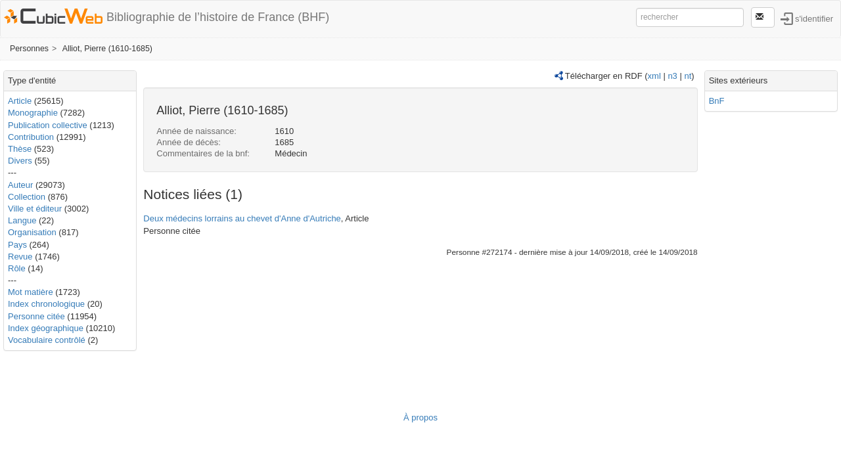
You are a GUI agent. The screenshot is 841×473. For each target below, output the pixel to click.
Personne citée (36, 316)
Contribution (31, 137)
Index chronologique (46, 304)
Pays (17, 245)
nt (687, 76)
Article (20, 101)
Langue (22, 220)
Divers (20, 161)
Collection (26, 197)
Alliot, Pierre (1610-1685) (107, 48)
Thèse (20, 149)
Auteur (20, 185)
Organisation (32, 232)
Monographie (33, 113)
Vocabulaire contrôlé (46, 340)
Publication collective (47, 125)
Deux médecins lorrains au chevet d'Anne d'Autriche (242, 218)
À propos (420, 417)
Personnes (29, 48)
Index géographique (45, 328)
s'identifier (814, 18)
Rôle (17, 268)
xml (654, 76)
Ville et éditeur (36, 209)
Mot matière (30, 292)
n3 (672, 76)
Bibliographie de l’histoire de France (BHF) (217, 17)
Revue (20, 256)
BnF (717, 101)
